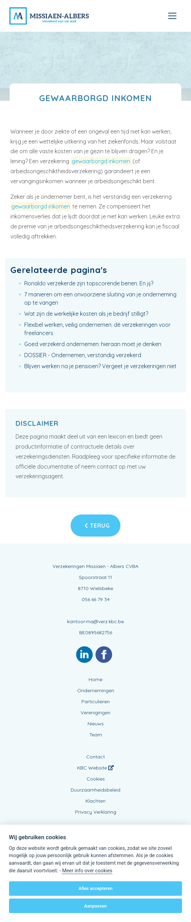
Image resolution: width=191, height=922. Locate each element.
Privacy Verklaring (95, 812)
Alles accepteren (95, 888)
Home (95, 679)
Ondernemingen (95, 690)
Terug (97, 525)
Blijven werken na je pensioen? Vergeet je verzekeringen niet (100, 366)
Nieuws (96, 723)
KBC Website (95, 768)
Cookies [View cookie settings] (96, 779)
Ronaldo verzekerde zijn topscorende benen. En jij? (88, 283)
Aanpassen (95, 906)
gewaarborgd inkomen (101, 161)
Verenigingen (95, 712)
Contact (95, 757)
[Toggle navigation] (172, 15)
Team (95, 735)
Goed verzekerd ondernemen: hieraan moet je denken (92, 344)
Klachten (95, 801)
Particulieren (95, 701)
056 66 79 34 (96, 599)
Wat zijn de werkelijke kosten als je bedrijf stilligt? (86, 313)
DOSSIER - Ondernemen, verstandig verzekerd (82, 355)
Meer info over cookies (87, 871)
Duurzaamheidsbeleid (95, 790)
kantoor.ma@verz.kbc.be (95, 621)
